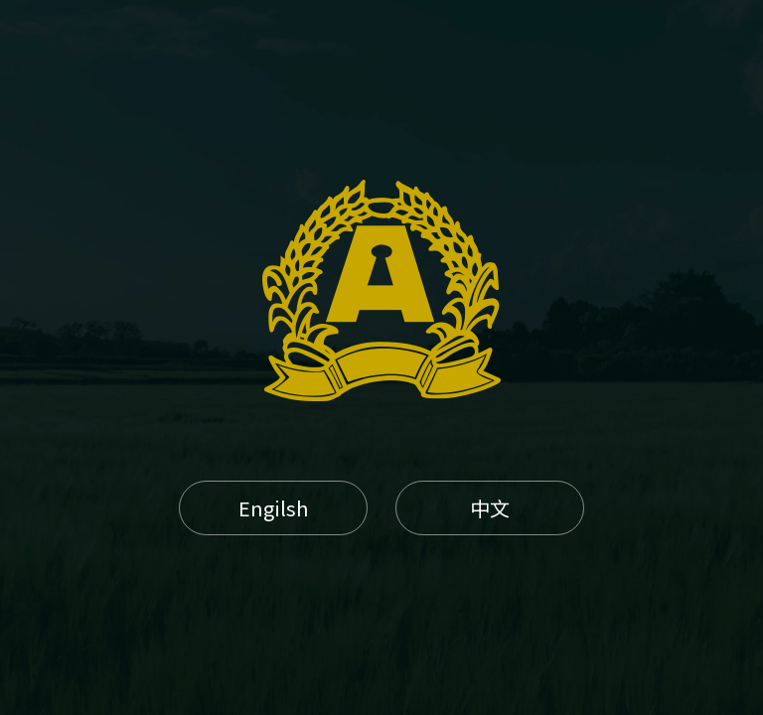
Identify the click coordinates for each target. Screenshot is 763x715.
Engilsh (273, 508)
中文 (490, 508)
